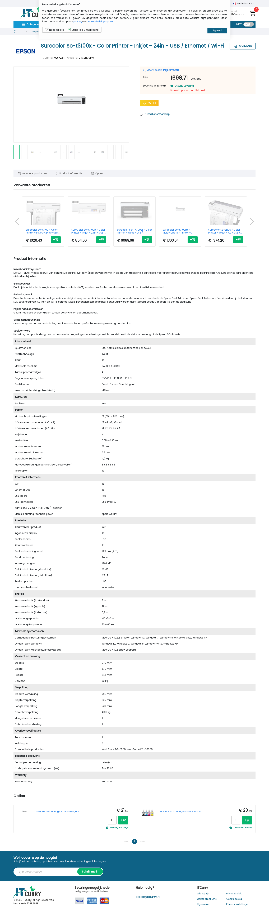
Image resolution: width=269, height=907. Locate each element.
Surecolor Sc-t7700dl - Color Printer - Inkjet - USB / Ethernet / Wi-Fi (134, 231)
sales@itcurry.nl (148, 897)
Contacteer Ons (207, 899)
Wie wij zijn (203, 893)
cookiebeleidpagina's (100, 21)
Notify (149, 103)
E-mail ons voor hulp (157, 114)
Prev (126, 841)
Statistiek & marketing (83, 29)
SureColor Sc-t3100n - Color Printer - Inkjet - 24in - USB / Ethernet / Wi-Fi (88, 231)
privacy (77, 21)
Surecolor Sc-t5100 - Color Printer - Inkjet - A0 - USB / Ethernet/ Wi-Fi (224, 231)
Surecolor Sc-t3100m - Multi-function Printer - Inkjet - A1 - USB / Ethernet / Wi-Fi (179, 231)
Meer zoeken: (161, 70)
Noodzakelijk (54, 29)
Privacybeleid (234, 893)
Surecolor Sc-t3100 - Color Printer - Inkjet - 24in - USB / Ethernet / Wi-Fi (43, 231)
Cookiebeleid (234, 899)
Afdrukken (242, 46)
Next (142, 841)
